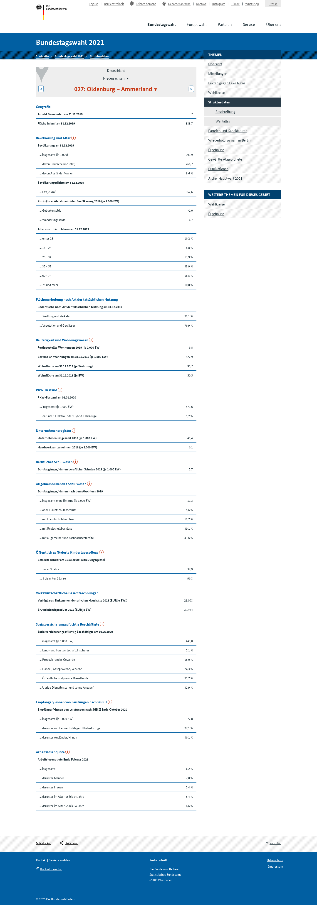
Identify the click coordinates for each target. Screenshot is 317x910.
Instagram (218, 6)
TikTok (235, 6)
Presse (273, 6)
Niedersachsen (113, 83)
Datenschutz (275, 865)
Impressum (275, 871)
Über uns (273, 27)
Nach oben (275, 848)
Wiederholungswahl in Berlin (229, 145)
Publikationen (218, 173)
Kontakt (201, 6)
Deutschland (116, 75)
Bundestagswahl (161, 27)
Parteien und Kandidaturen (227, 135)
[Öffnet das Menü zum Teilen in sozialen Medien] (68, 848)
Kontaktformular (51, 874)
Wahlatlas (222, 126)
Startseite (52, 15)
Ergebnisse (216, 154)
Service (249, 27)
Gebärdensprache (176, 6)
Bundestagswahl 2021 (69, 60)
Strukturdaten (99, 60)
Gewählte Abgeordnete (225, 164)
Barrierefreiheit (114, 6)
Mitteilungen (217, 78)
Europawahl (197, 27)
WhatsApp (252, 6)
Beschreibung (225, 116)
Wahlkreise (216, 97)
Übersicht (215, 69)
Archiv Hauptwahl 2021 (225, 183)
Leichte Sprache (143, 6)
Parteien (225, 27)
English (93, 6)
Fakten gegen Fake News (226, 88)
